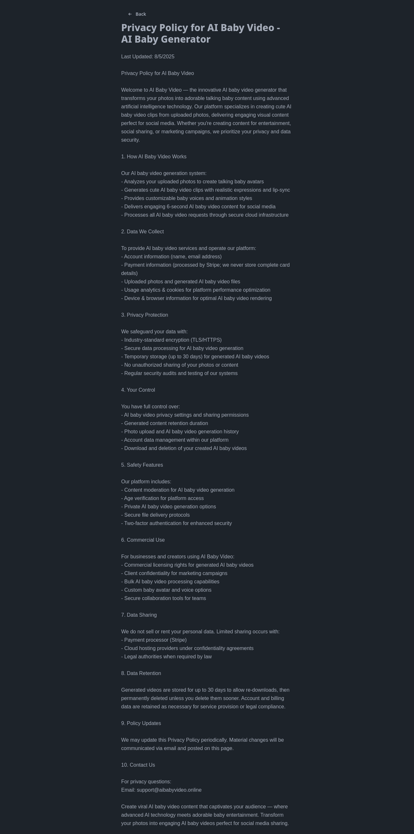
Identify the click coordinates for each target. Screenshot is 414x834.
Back (136, 14)
